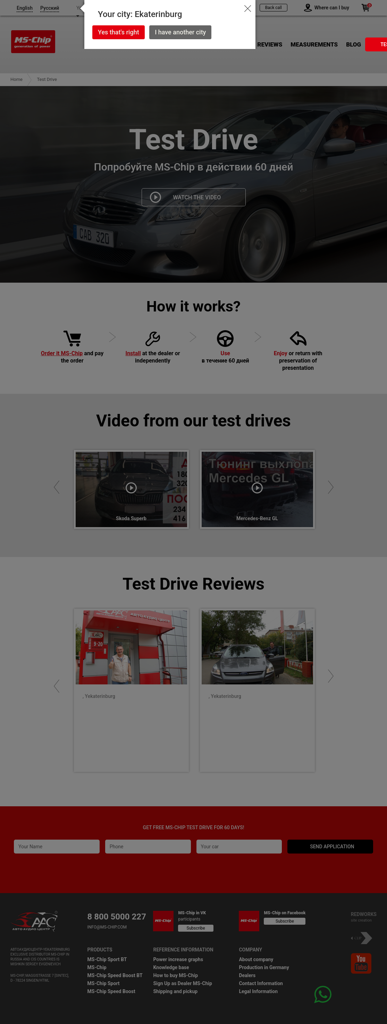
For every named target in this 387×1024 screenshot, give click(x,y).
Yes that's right (118, 32)
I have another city (180, 32)
